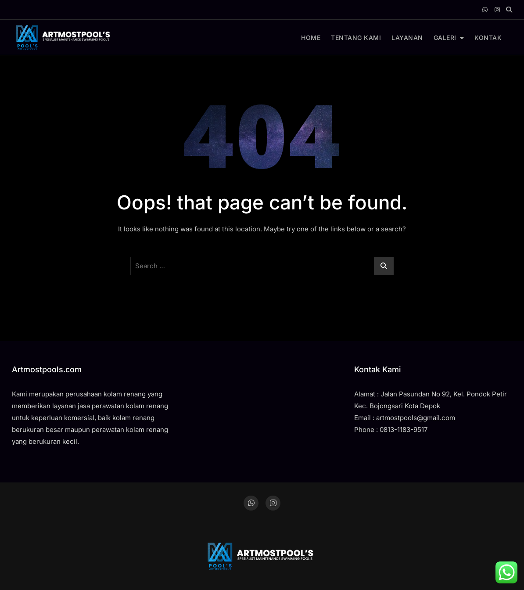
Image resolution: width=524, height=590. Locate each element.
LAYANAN (407, 37)
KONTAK (488, 37)
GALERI (445, 37)
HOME (310, 37)
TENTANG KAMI (356, 37)
